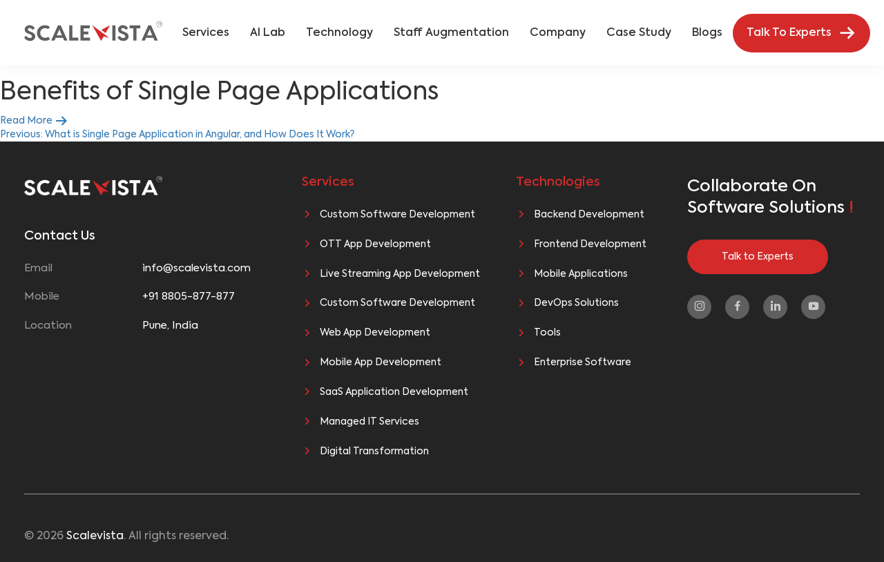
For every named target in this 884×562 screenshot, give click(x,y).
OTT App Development (375, 244)
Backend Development (589, 215)
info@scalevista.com (196, 268)
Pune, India (170, 325)
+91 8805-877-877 (188, 296)
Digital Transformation (374, 451)
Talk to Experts (758, 257)
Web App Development (375, 333)
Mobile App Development (380, 362)
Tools (547, 333)
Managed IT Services (369, 422)
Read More (34, 121)
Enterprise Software (582, 362)
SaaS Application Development (394, 392)
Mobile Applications (581, 274)
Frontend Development (590, 244)
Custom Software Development (397, 215)
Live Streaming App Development (400, 274)
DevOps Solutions (576, 303)
